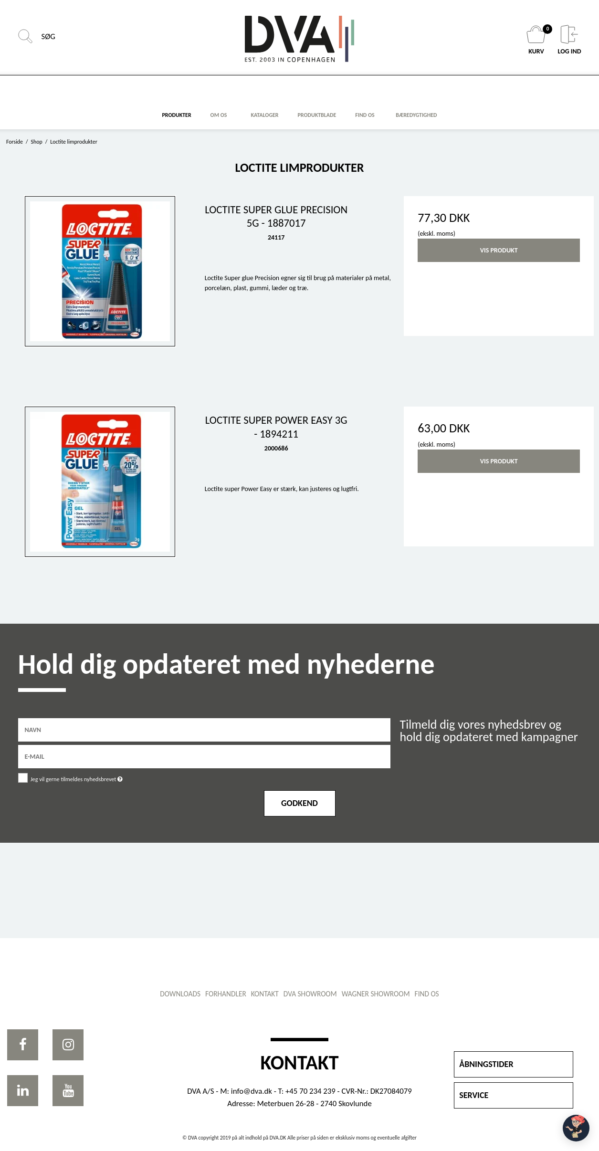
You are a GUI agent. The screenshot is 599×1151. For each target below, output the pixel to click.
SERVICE (473, 1095)
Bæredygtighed (416, 115)
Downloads (180, 993)
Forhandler (225, 993)
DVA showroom (310, 993)
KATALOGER (265, 115)
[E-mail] (204, 756)
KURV (537, 40)
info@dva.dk (251, 1091)
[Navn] (204, 729)
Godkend (299, 803)
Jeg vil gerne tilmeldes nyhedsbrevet (101, 777)
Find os (427, 993)
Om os (218, 115)
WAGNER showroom (376, 993)
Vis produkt (499, 250)
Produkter (176, 115)
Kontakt (265, 993)
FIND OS (364, 115)
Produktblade (316, 115)
